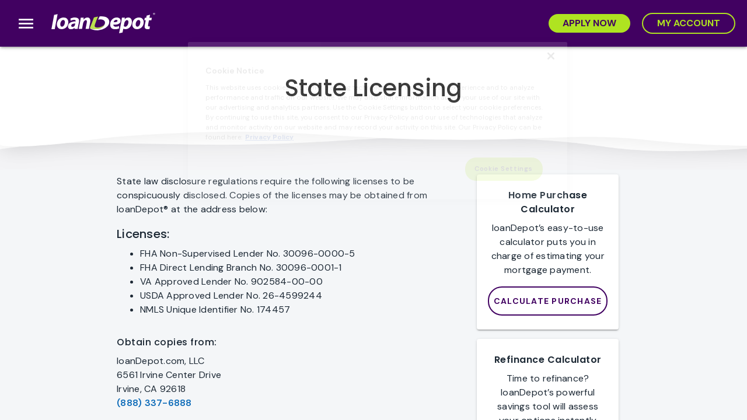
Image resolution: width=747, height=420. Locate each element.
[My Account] (688, 23)
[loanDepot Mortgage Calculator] (548, 301)
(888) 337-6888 (154, 403)
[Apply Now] (589, 23)
